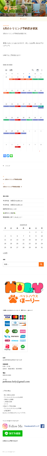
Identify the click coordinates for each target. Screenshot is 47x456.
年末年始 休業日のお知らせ (13, 201)
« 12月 (5, 253)
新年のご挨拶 (9, 213)
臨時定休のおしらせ (10, 209)
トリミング (7, 165)
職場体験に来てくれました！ (13, 217)
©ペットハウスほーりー (9, 451)
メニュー (23, 19)
